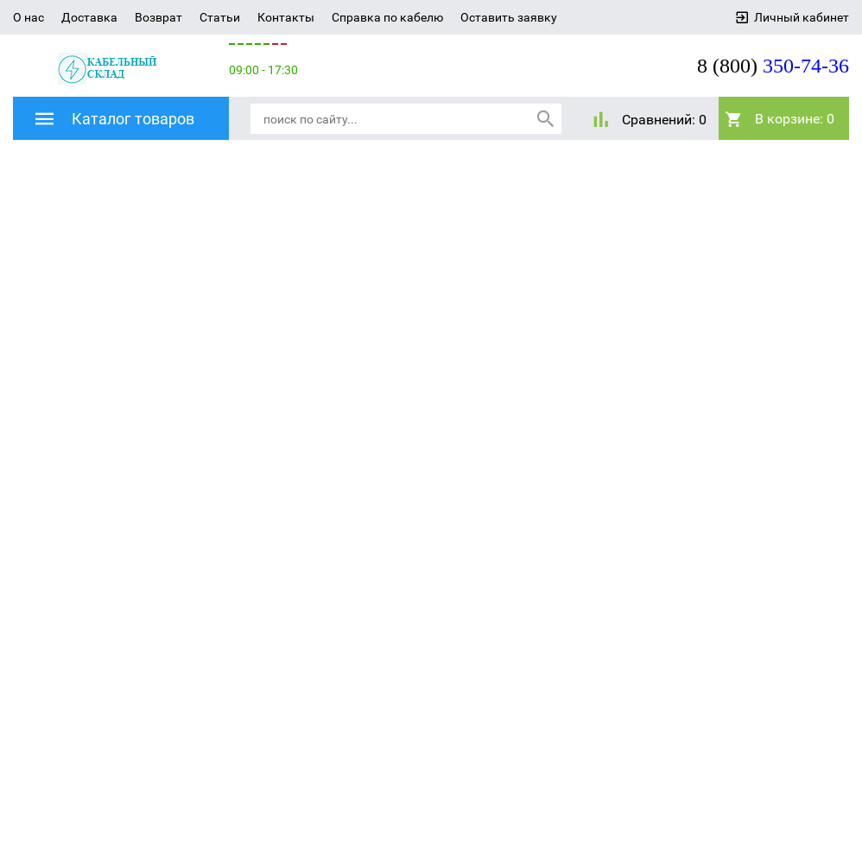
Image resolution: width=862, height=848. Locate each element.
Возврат (158, 17)
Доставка (89, 17)
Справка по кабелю (387, 17)
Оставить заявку (508, 17)
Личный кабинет (801, 17)
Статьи (220, 17)
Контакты (285, 17)
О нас (28, 17)
